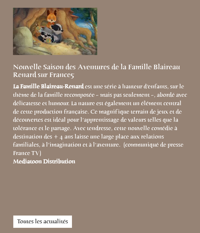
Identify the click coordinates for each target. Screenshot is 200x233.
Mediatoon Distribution (44, 161)
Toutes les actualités (42, 221)
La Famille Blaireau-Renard (49, 86)
